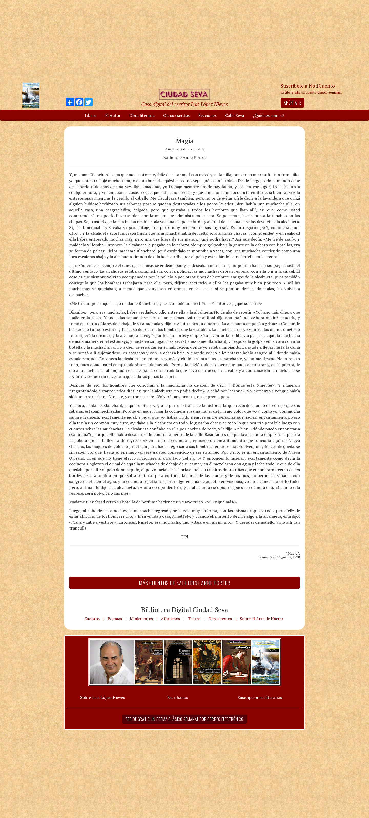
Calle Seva (234, 115)
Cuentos (92, 619)
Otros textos (220, 619)
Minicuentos (141, 619)
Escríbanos (177, 697)
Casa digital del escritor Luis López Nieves (184, 104)
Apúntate (292, 103)
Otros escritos (176, 115)
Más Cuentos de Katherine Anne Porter (184, 583)
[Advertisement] (184, 41)
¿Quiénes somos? (268, 115)
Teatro (194, 619)
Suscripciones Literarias (260, 697)
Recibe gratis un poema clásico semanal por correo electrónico (184, 719)
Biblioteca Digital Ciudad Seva (184, 609)
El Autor (113, 115)
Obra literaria (142, 115)
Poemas (115, 619)
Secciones (207, 115)
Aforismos (170, 619)
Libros (90, 115)
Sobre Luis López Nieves (102, 697)
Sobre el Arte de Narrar (261, 619)
